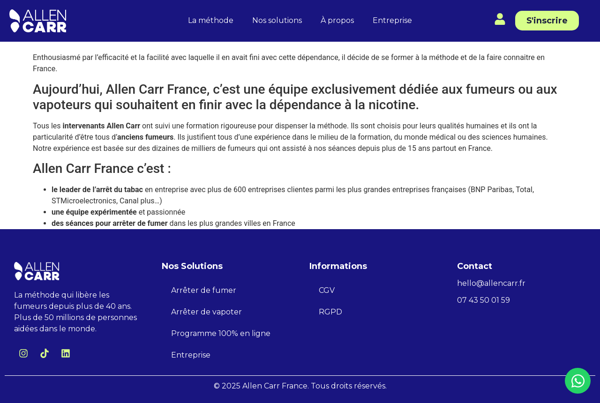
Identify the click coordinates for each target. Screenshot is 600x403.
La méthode (210, 20)
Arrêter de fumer (203, 290)
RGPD (330, 311)
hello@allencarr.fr (491, 283)
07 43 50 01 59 (483, 300)
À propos (337, 20)
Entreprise (392, 20)
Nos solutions (277, 20)
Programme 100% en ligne (220, 333)
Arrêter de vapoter (206, 311)
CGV (327, 290)
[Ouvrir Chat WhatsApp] (578, 381)
